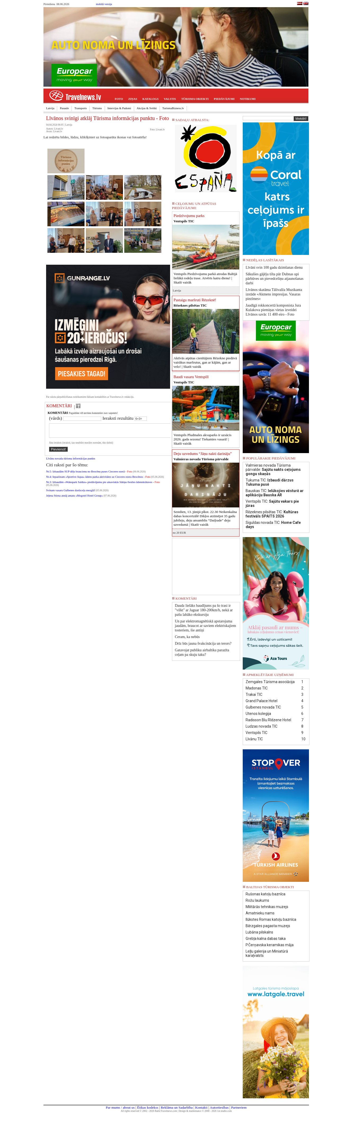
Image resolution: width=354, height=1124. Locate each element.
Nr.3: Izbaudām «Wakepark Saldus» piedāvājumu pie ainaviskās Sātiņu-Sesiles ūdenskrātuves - (103, 485)
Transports (80, 108)
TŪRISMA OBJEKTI (195, 98)
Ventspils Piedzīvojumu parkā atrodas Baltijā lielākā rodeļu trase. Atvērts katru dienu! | (205, 278)
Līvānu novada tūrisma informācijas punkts (70, 461)
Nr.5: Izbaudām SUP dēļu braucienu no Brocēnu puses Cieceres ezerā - (89, 474)
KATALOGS (151, 98)
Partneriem (238, 1107)
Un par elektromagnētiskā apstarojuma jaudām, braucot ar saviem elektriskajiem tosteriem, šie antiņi (205, 625)
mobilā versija (104, 4)
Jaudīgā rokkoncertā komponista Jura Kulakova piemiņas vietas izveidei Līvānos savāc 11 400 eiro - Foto (273, 309)
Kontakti (201, 1107)
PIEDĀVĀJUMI (224, 98)
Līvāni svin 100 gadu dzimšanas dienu (274, 267)
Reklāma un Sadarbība (177, 1107)
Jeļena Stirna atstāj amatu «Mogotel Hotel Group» (75, 498)
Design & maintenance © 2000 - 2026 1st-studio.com (205, 1111)
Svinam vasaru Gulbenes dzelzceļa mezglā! (70, 493)
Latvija (50, 108)
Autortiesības (219, 1107)
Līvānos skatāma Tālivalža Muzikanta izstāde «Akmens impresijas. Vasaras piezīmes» (274, 294)
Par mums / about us (120, 1107)
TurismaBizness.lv (173, 108)
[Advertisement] (206, 564)
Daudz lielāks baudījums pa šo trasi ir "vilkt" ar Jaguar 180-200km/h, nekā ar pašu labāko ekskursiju (204, 610)
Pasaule (64, 108)
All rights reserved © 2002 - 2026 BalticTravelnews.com (149, 1111)
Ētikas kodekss (147, 1107)
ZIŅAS (132, 98)
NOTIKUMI (247, 98)
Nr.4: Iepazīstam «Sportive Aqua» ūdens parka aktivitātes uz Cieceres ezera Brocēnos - (98, 480)
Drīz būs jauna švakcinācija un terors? (203, 643)
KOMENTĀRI (59, 406)
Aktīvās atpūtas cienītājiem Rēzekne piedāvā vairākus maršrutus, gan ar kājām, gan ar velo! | (205, 362)
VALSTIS (170, 98)
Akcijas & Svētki (147, 108)
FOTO (119, 98)
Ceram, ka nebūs (187, 637)
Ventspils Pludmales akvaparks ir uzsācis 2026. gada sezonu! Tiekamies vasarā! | (202, 439)
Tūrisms (97, 108)
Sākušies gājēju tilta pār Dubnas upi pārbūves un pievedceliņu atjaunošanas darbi (274, 278)
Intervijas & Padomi (119, 108)
